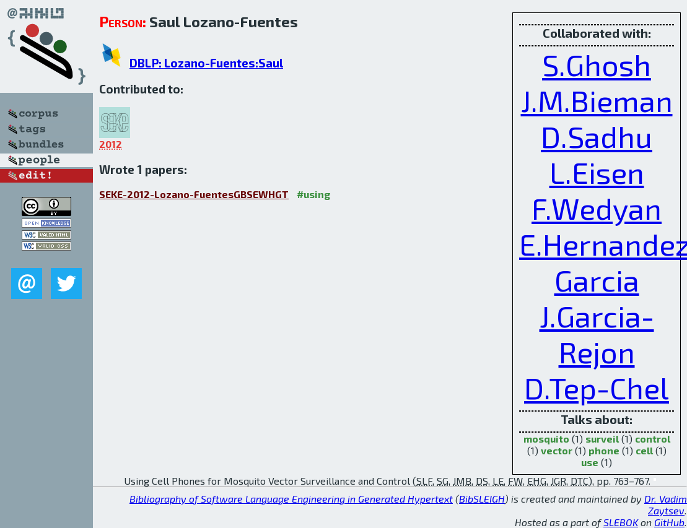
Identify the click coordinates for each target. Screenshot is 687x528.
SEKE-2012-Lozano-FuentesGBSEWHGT (194, 194)
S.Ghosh (596, 64)
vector (556, 450)
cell (644, 450)
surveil (602, 438)
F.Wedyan (597, 208)
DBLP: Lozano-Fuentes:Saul (206, 63)
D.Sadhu (596, 136)
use (589, 462)
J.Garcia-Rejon (597, 334)
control (652, 438)
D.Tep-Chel (596, 387)
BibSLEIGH (482, 498)
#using (313, 194)
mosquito (546, 438)
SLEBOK (620, 522)
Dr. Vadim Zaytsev (665, 504)
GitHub (669, 522)
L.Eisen (596, 172)
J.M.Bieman (597, 100)
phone (604, 450)
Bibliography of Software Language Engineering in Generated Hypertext (291, 498)
